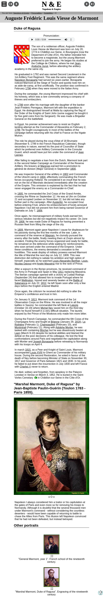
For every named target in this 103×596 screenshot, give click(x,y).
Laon (17, 333)
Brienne (55, 321)
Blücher (44, 330)
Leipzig (74, 305)
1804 (43, 177)
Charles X (25, 366)
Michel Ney (47, 308)
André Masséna (45, 263)
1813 (34, 299)
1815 (28, 349)
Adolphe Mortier (64, 327)
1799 (17, 130)
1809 (20, 229)
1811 (61, 272)
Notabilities (48, 13)
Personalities (36, 13)
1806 (39, 210)
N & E (21, 13)
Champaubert (47, 324)
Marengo (45, 166)
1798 (20, 104)
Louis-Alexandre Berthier (66, 261)
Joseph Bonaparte (43, 341)
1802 (65, 174)
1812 (43, 283)
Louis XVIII (36, 352)
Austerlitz (57, 202)
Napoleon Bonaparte (26, 80)
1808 (21, 221)
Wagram (50, 235)
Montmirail (20, 327)
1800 (73, 169)
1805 (20, 193)
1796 (28, 88)
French (98, 4)
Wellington (27, 280)
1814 (77, 321)
